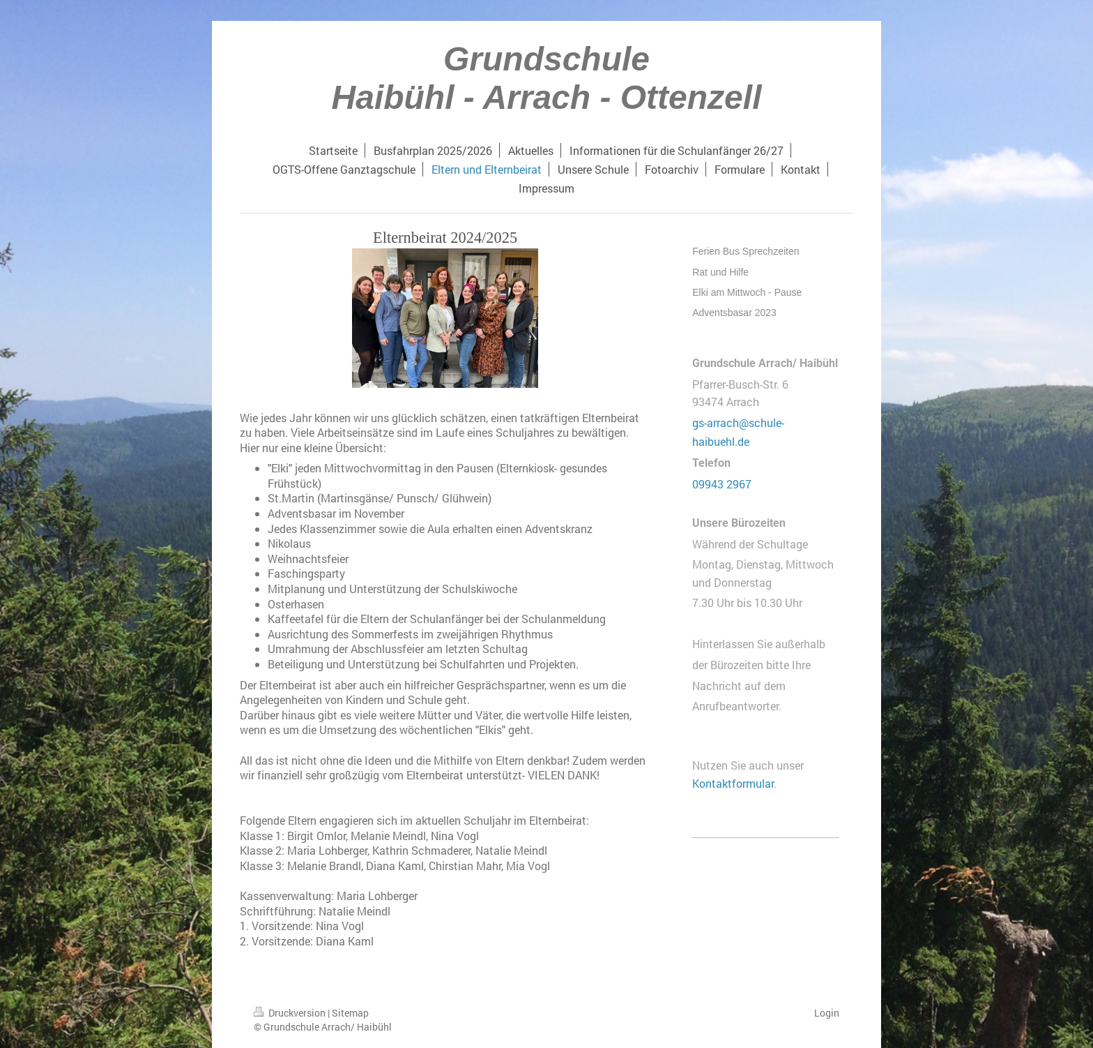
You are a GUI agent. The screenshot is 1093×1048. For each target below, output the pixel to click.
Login (826, 1012)
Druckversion (291, 1012)
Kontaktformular (733, 783)
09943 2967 (721, 484)
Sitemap (350, 1012)
